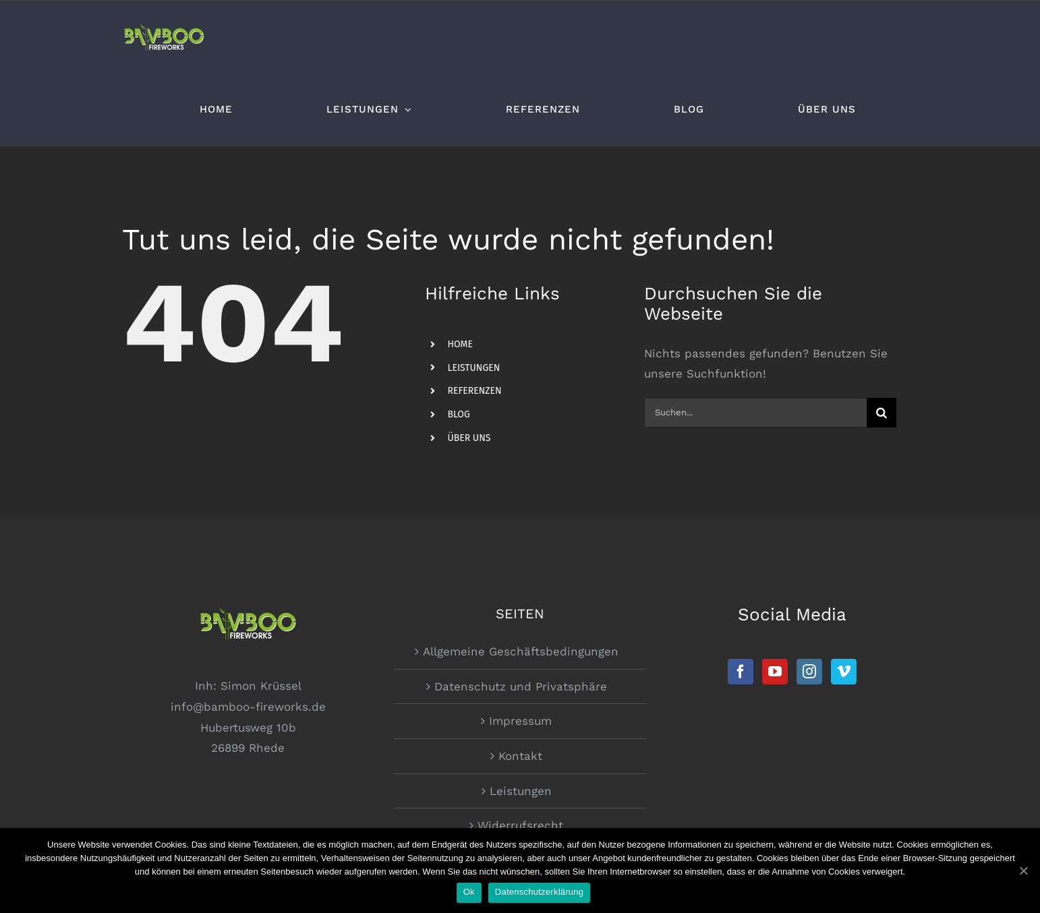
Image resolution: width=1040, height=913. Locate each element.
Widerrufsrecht (520, 825)
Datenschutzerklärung (539, 892)
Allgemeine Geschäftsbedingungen (520, 651)
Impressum (520, 721)
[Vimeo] (844, 671)
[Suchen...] (755, 413)
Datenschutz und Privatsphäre (520, 686)
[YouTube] (775, 671)
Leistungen (521, 791)
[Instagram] (809, 671)
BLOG (458, 414)
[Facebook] (740, 671)
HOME (460, 344)
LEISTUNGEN (473, 368)
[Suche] (881, 413)
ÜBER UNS (468, 438)
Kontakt (520, 756)
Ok (469, 892)
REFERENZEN (474, 390)
